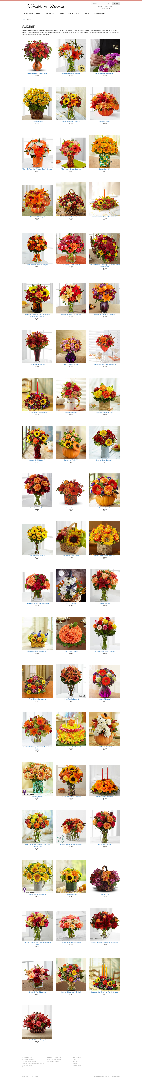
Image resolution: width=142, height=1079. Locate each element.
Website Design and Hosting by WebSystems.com (107, 1076)
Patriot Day (28, 13)
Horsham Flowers (45, 6)
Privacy (75, 1064)
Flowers (60, 13)
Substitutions (77, 1066)
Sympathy (86, 13)
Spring (39, 13)
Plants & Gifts (73, 13)
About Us (76, 1059)
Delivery (75, 1061)
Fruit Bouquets (100, 13)
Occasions (49, 13)
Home (23, 19)
